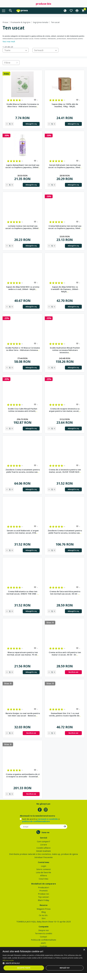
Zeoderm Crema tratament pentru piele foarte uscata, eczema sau (23, 470)
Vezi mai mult (9, 41)
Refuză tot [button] (65, 968)
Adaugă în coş (31, 124)
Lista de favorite (43, 872)
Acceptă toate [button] (23, 968)
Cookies (43, 946)
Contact (43, 936)
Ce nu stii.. (43, 915)
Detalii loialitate (43, 851)
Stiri (43, 918)
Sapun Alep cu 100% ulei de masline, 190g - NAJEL (65, 105)
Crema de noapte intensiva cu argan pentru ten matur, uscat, (65, 409)
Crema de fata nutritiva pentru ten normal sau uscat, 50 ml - (65, 592)
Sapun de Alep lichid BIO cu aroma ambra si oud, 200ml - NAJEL (22, 288)
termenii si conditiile (48, 819)
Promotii (43, 890)
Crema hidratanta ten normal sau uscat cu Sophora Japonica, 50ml (65, 227)
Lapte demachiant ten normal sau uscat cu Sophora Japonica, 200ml (22, 166)
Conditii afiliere (43, 847)
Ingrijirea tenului (40, 22)
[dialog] (43, 960)
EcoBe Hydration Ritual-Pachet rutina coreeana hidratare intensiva (65, 350)
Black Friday (43, 900)
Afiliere (43, 875)
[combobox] (16, 50)
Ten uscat (55, 22)
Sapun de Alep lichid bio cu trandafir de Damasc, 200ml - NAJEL (65, 289)
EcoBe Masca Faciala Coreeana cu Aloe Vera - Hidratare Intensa (23, 105)
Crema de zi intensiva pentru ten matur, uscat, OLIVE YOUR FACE (65, 470)
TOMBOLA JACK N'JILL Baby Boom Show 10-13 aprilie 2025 (43, 921)
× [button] (84, 950)
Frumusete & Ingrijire (20, 22)
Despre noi (43, 930)
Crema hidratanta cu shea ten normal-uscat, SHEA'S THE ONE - (22, 592)
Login (43, 866)
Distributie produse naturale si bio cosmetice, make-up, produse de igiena (43, 854)
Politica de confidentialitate (43, 939)
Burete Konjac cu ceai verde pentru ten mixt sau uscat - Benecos (23, 714)
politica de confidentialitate (36, 821)
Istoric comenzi (43, 869)
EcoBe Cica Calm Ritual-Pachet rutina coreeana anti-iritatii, (22, 409)
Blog (43, 912)
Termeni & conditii (43, 933)
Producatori (43, 887)
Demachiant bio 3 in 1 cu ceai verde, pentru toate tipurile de (65, 714)
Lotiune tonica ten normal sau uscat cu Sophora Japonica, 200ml (22, 227)
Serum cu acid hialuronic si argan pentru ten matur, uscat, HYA (23, 531)
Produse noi (43, 893)
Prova (5, 22)
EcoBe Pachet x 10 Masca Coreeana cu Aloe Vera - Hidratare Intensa (23, 349)
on (8, 100)
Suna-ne (45, 832)
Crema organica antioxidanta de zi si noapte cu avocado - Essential (23, 775)
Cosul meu (43, 878)
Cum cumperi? (43, 841)
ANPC (43, 943)
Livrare (43, 844)
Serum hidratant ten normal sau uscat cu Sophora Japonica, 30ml (65, 166)
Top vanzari (43, 897)
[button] (43, 963)
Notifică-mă (73, 672)
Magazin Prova (43, 909)
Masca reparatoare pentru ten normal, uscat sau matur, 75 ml (22, 653)
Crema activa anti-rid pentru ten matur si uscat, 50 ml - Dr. (65, 653)
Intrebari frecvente (44, 857)
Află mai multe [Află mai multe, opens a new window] (8, 960)
